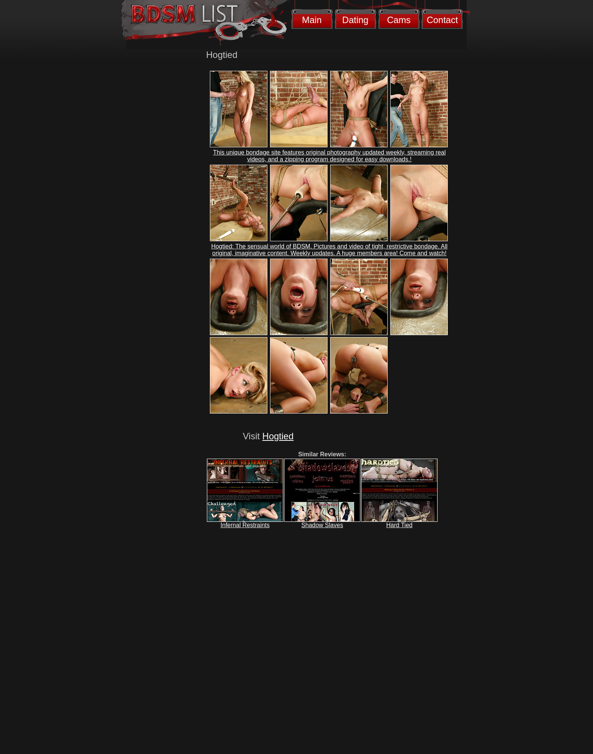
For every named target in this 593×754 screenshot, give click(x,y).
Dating (355, 20)
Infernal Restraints (245, 525)
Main (311, 20)
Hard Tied (399, 525)
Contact (442, 20)
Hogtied (278, 436)
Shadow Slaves (322, 525)
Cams (399, 20)
